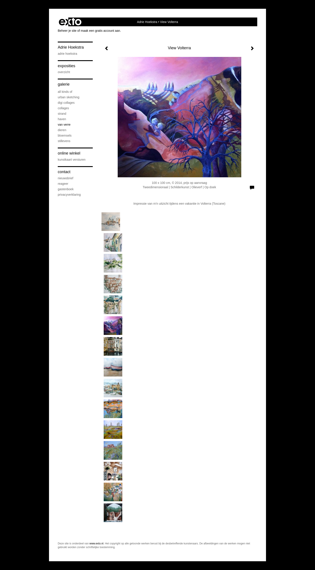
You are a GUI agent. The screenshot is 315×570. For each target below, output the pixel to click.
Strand (62, 113)
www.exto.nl (96, 543)
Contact (64, 172)
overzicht (64, 72)
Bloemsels (65, 135)
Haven (62, 119)
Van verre (64, 124)
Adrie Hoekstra (147, 22)
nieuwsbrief (65, 178)
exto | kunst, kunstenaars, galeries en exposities (70, 22)
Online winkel (69, 153)
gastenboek (66, 189)
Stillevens (64, 141)
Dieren (62, 130)
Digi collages (66, 102)
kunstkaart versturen (72, 159)
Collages (63, 108)
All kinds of (65, 91)
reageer (63, 183)
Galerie (64, 84)
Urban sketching (68, 97)
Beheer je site (67, 30)
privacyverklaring (69, 194)
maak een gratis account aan (100, 30)
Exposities (66, 66)
